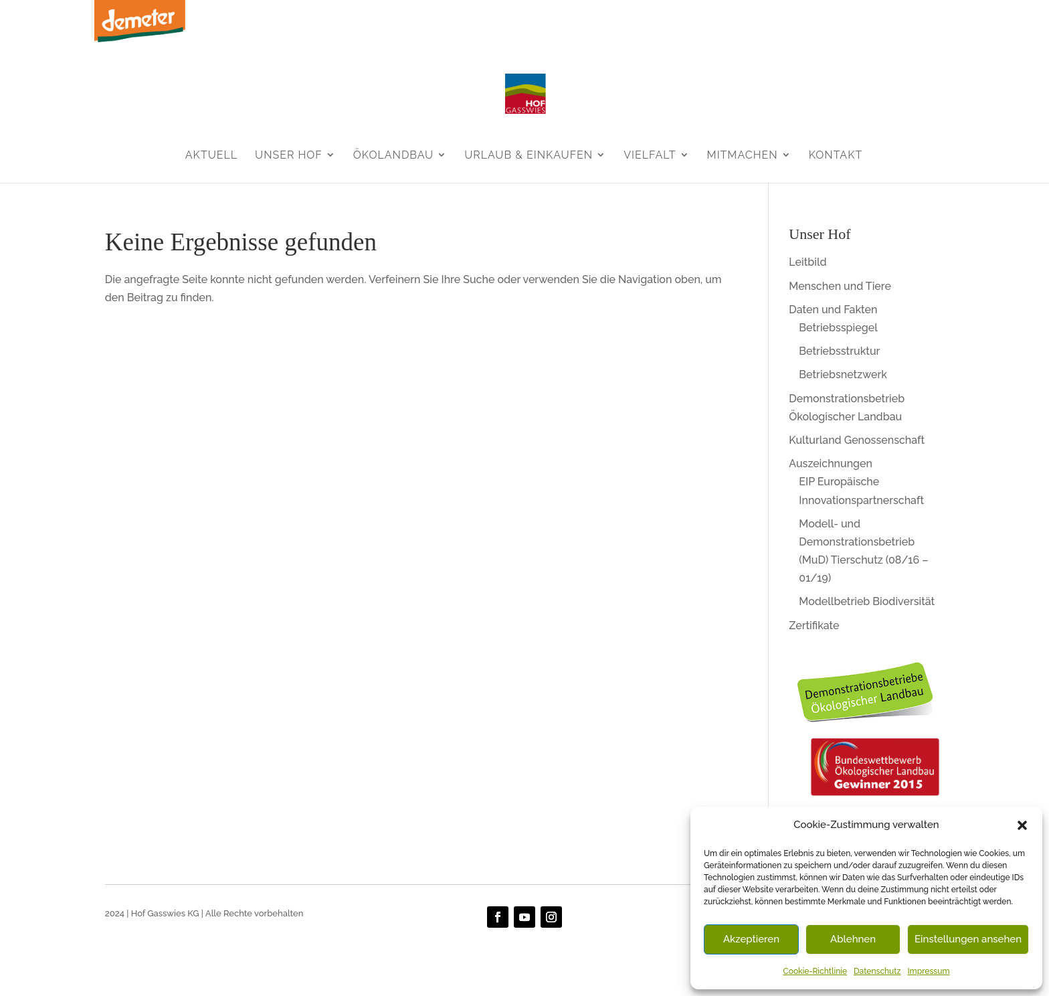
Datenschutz (877, 971)
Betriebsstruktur (839, 351)
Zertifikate (814, 625)
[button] (1022, 825)
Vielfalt (650, 155)
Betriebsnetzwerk (843, 374)
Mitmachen (742, 155)
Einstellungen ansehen (968, 939)
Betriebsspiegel (838, 327)
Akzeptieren (751, 939)
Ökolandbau (393, 155)
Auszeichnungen (830, 463)
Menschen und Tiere (840, 286)
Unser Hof (288, 155)
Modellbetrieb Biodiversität (867, 601)
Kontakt (836, 155)
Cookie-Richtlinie (815, 971)
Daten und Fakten (833, 309)
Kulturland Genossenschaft (857, 440)
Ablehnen (853, 939)
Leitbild (807, 262)
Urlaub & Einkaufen (528, 155)
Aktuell (211, 155)
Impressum (928, 971)
